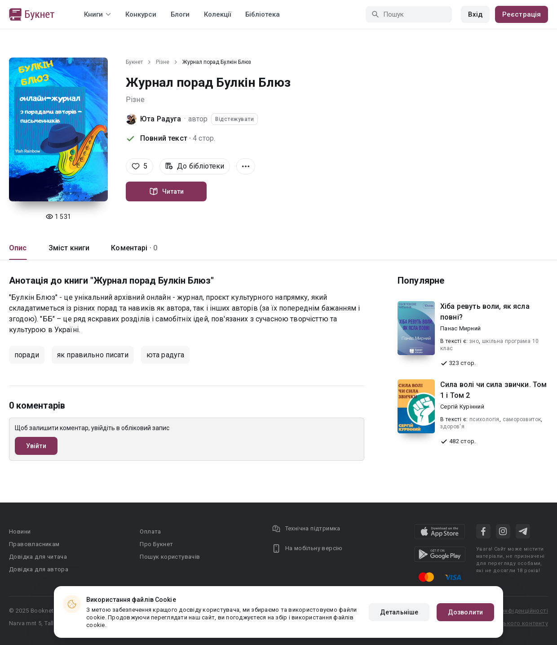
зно (474, 341)
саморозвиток (522, 419)
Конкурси (140, 14)
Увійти (36, 445)
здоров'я (452, 426)
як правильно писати (92, 355)
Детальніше (399, 612)
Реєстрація (521, 14)
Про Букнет (156, 544)
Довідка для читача (38, 556)
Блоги (180, 14)
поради (26, 355)
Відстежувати (234, 119)
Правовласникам (34, 544)
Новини (20, 531)
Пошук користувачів (170, 556)
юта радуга (165, 355)
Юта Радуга (160, 119)
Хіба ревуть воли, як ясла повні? (485, 311)
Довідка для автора (38, 569)
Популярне (421, 280)
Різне (162, 62)
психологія (484, 419)
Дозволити (465, 612)
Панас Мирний (460, 328)
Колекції (217, 14)
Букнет (134, 62)
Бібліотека (262, 14)
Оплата (150, 531)
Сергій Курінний (462, 406)
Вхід (475, 14)
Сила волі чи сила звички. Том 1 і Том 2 (493, 390)
